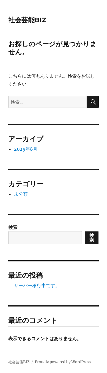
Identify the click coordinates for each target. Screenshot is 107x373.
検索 (12, 227)
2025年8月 (25, 149)
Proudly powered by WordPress (63, 362)
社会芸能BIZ (27, 20)
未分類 (21, 194)
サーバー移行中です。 (37, 285)
